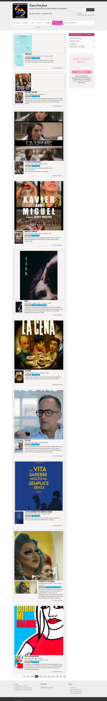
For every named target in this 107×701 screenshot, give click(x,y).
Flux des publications (75, 689)
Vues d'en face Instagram (93, 4)
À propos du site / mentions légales (23, 689)
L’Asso (32, 23)
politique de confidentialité (79, 81)
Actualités (25, 23)
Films (31, 27)
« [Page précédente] (24, 676)
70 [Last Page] (64, 676)
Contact (79, 13)
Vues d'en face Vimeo (85, 4)
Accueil (18, 23)
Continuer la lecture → (57, 67)
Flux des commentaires (76, 691)
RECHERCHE (90, 9)
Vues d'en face (38, 5)
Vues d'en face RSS (89, 4)
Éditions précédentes (70, 23)
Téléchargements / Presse (20, 686)
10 (32, 676)
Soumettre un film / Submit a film (85, 15)
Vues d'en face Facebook (82, 4)
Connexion (73, 687)
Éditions (24, 27)
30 (53, 676)
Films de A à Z (57, 23)
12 (40, 676)
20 (48, 676)
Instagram (48, 23)
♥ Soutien (39, 23)
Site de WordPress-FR (76, 693)
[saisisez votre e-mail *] (82, 67)
